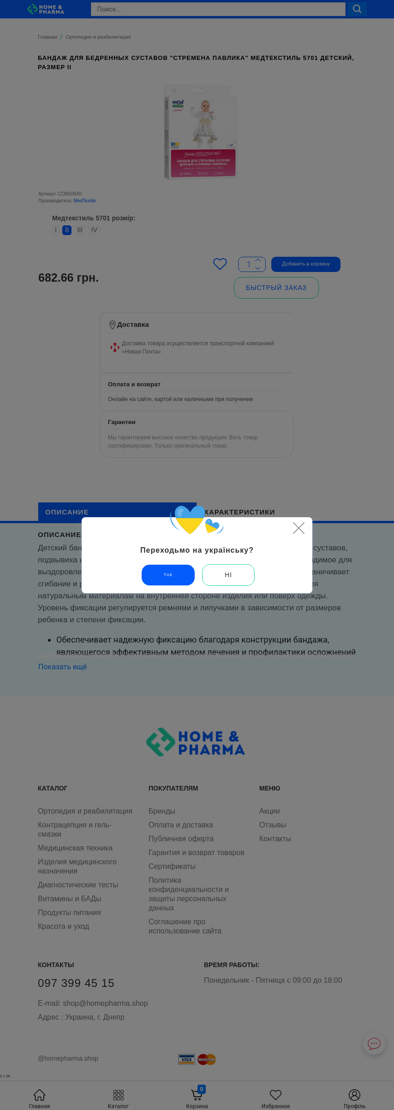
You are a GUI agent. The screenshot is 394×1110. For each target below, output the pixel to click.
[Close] (298, 528)
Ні (228, 575)
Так (168, 575)
